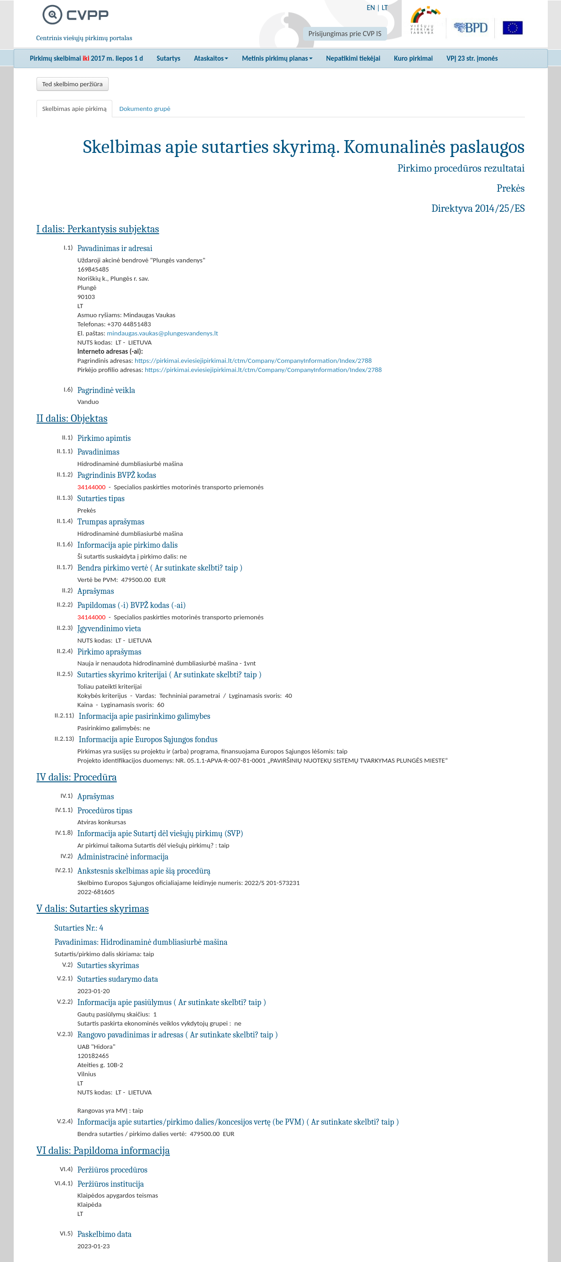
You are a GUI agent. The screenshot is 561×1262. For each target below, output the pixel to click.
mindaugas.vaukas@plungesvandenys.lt (162, 333)
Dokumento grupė (144, 109)
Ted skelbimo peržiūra (72, 84)
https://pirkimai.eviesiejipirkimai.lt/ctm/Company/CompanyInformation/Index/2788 (253, 360)
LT (385, 7)
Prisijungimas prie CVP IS (345, 33)
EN (371, 7)
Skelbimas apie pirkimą (74, 109)
